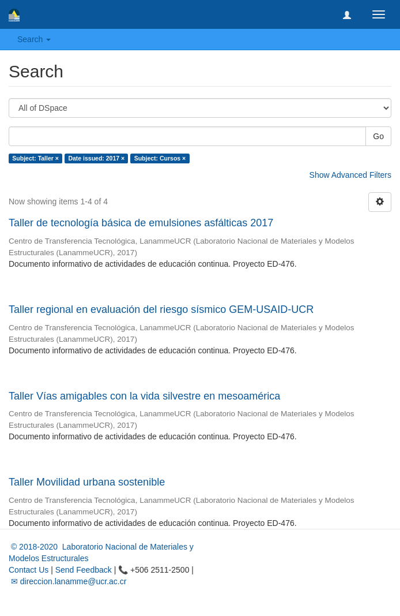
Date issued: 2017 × (96, 158)
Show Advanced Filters (350, 175)
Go (378, 136)
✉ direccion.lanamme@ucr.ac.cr (67, 581)
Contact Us (28, 569)
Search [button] (34, 39)
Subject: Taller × (35, 158)
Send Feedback (83, 569)
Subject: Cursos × (160, 158)
